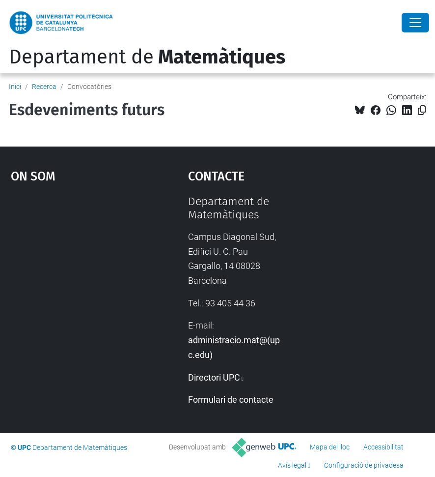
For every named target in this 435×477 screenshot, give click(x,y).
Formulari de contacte (230, 399)
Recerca (44, 86)
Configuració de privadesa (364, 465)
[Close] (415, 22)
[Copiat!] (422, 110)
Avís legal (292, 465)
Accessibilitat (383, 447)
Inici (15, 86)
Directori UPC (214, 377)
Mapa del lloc (330, 447)
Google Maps (76, 268)
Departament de (147, 57)
